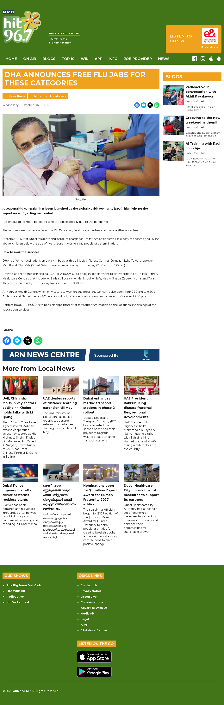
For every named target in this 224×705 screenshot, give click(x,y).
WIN (85, 59)
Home (11, 59)
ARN (84, 625)
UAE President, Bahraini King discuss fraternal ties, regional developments (141, 397)
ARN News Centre (94, 630)
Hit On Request (17, 602)
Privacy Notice (91, 591)
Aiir (28, 691)
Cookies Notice (92, 602)
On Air (29, 59)
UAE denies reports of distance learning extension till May (61, 393)
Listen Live (89, 596)
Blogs (48, 59)
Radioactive (15, 596)
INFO (113, 59)
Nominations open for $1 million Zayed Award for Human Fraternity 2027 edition (101, 485)
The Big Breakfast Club (23, 585)
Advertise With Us (94, 608)
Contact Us (89, 585)
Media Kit (87, 613)
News (164, 59)
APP (99, 59)
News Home (17, 96)
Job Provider (138, 59)
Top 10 (68, 59)
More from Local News (50, 96)
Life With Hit (15, 591)
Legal (85, 619)
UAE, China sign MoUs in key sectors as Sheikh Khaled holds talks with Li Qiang (20, 397)
